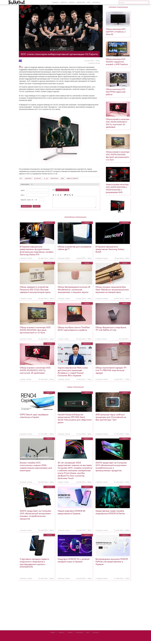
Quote (65, 195)
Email (23, 195)
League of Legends (72, 178)
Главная (55, 2)
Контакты (96, 2)
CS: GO (46, 178)
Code (67, 195)
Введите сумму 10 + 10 (29, 199)
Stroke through (61, 195)
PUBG (62, 178)
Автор (23, 190)
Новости (63, 2)
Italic (56, 195)
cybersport (28, 178)
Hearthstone (54, 178)
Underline (58, 195)
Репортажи (81, 2)
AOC (21, 178)
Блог (89, 2)
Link (70, 195)
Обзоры (72, 2)
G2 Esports (37, 178)
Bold (53, 195)
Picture (72, 195)
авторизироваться (62, 190)
